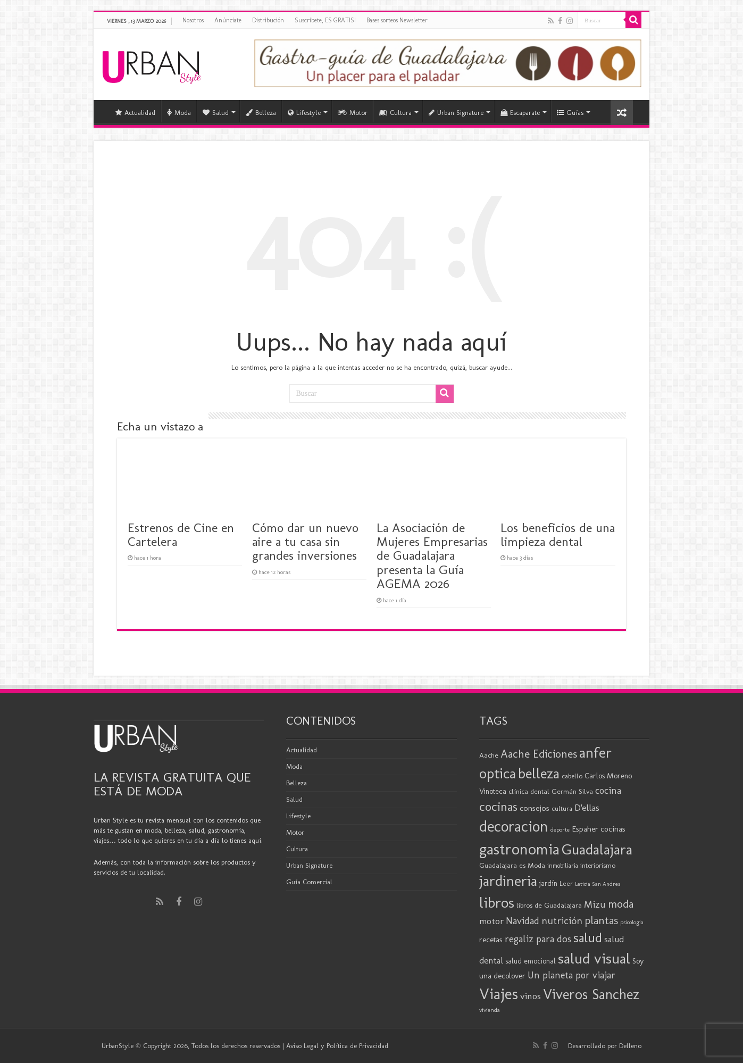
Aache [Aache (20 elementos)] (488, 755)
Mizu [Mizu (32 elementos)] (595, 904)
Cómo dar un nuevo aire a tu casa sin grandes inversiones (305, 541)
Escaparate (520, 113)
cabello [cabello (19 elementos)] (572, 776)
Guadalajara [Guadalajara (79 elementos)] (597, 849)
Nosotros (193, 20)
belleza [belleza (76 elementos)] (539, 773)
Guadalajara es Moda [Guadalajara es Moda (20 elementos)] (512, 865)
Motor (353, 113)
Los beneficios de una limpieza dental (557, 534)
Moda (179, 113)
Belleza (261, 113)
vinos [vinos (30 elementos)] (530, 996)
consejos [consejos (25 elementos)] (534, 808)
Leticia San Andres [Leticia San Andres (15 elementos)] (597, 884)
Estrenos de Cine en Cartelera (181, 534)
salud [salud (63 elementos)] (587, 937)
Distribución (268, 20)
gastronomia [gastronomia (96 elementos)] (519, 849)
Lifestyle (304, 113)
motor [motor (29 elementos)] (491, 921)
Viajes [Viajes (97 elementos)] (498, 993)
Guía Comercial (309, 882)
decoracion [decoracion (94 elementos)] (513, 826)
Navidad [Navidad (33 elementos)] (522, 921)
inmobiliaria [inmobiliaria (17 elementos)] (562, 865)
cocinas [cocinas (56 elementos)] (498, 806)
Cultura (395, 113)
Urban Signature (456, 113)
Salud (216, 113)
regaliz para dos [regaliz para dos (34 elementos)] (538, 939)
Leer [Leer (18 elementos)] (566, 883)
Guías (570, 113)
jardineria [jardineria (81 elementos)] (508, 881)
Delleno (630, 1046)
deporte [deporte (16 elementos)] (560, 829)
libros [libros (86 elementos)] (496, 902)
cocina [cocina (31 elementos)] (608, 790)
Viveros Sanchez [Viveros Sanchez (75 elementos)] (591, 994)
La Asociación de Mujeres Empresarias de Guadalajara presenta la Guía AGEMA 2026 (432, 556)
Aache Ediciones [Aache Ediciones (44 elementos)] (538, 753)
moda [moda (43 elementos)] (620, 903)
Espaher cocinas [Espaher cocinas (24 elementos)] (598, 829)
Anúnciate (227, 20)
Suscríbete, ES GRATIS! (325, 20)
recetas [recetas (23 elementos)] (491, 939)
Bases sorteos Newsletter (397, 20)
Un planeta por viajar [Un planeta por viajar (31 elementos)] (571, 975)
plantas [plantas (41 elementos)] (601, 920)
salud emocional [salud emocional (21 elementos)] (530, 961)
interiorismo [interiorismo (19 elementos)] (597, 865)
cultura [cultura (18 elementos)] (562, 808)
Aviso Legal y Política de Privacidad (337, 1046)
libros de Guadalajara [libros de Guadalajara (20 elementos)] (549, 905)
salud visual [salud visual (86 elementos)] (594, 958)
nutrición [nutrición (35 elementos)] (561, 921)
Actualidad (135, 113)
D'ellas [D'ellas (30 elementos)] (586, 807)
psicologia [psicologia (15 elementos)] (632, 922)
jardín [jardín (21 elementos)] (548, 883)
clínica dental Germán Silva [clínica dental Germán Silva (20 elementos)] (550, 791)
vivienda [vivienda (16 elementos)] (489, 1010)
